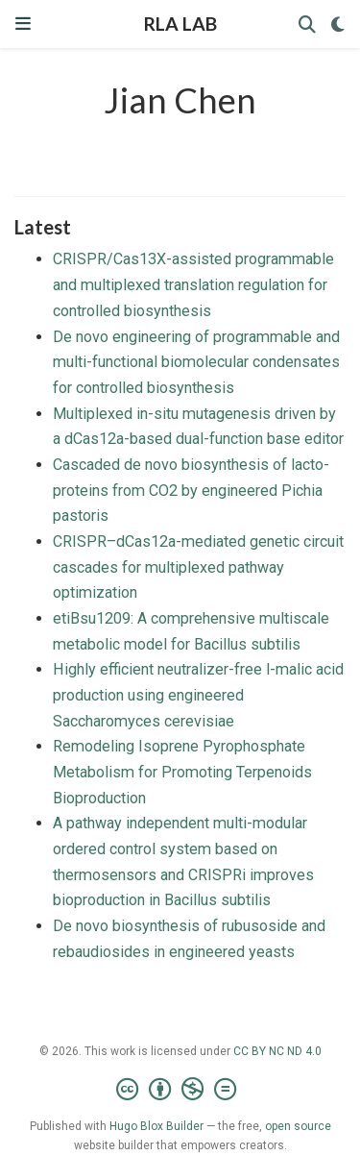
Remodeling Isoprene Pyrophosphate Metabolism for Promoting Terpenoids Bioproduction (182, 771)
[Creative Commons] (180, 1089)
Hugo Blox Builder (156, 1126)
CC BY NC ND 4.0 (277, 1051)
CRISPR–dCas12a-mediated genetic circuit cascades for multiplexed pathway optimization (198, 567)
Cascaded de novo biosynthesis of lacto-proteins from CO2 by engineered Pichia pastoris (191, 490)
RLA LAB (180, 23)
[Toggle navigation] (23, 24)
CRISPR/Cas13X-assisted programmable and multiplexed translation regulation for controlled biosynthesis (193, 284)
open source (298, 1126)
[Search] (307, 24)
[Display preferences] (338, 24)
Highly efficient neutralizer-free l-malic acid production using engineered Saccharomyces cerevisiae (198, 694)
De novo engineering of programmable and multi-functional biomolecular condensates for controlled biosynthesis (196, 362)
